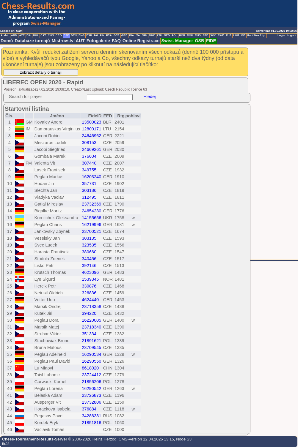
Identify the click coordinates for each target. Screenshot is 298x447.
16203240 (91, 176)
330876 (89, 286)
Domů (7, 40)
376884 (89, 409)
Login (281, 35)
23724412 (91, 374)
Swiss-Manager (177, 40)
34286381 (91, 415)
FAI (96, 35)
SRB (205, 35)
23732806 (91, 402)
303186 (89, 190)
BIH (28, 35)
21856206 (91, 381)
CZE (66, 35)
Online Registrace (141, 40)
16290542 (91, 388)
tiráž (6, 443)
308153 (89, 142)
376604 (89, 156)
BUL (36, 35)
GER (117, 35)
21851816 (91, 422)
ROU (190, 35)
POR (182, 35)
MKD (152, 35)
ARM (14, 35)
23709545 (91, 347)
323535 (89, 245)
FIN (102, 35)
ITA (138, 35)
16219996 (91, 224)
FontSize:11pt (256, 35)
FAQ (116, 40)
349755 (89, 170)
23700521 (91, 231)
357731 (89, 183)
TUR (228, 35)
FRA (109, 35)
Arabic (5, 35)
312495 (89, 197)
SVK (213, 35)
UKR (236, 35)
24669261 (91, 149)
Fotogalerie (98, 40)
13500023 (91, 122)
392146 (89, 265)
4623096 (90, 272)
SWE (221, 35)
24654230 (91, 211)
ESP (89, 35)
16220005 (91, 320)
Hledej (149, 96)
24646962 (91, 135)
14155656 (91, 217)
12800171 (91, 129)
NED (167, 35)
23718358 (91, 306)
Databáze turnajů (32, 40)
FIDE (211, 40)
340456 (89, 258)
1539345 (90, 279)
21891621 (91, 340)
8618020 (90, 368)
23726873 (91, 395)
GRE (124, 35)
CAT (43, 35)
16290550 (91, 361)
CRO (59, 35)
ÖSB (199, 40)
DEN (74, 35)
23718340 (91, 327)
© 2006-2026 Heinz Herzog (91, 439)
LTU (159, 35)
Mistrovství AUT (68, 40)
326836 (89, 292)
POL (174, 35)
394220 (89, 313)
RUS (198, 35)
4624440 (90, 299)
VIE (243, 35)
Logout (291, 35)
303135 (89, 238)
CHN (51, 35)
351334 (89, 333)
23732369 (91, 204)
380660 (89, 251)
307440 (89, 163)
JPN (144, 35)
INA (131, 35)
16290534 (91, 354)
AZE (22, 35)
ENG (81, 35)
